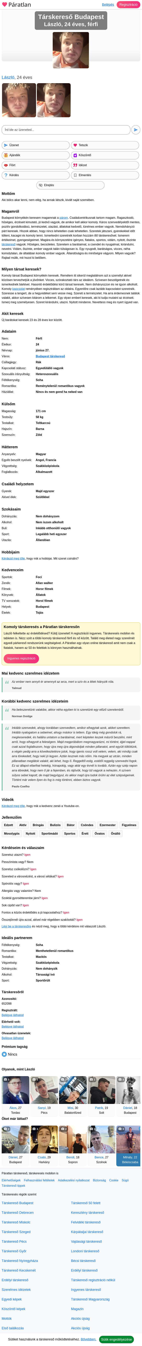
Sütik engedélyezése (116, 1339)
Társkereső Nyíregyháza (20, 1261)
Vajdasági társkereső (86, 1241)
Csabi (42, 1157)
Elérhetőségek (11, 1180)
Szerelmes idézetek (16, 1290)
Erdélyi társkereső (15, 1280)
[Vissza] (8, 1094)
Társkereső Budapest (17, 1203)
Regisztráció (128, 4)
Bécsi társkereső (83, 1261)
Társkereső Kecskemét (19, 1270)
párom (64, 217)
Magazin (77, 1309)
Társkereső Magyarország (90, 1299)
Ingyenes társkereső (86, 1290)
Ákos (13, 1108)
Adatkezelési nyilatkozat (74, 1180)
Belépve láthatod (13, 1015)
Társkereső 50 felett (85, 1203)
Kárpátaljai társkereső (87, 1232)
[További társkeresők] (133, 1094)
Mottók (7, 1318)
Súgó (125, 1180)
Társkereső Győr (14, 1251)
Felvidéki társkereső (86, 1222)
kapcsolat (18, 288)
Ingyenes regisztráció (21, 658)
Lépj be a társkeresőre (16, 926)
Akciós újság (80, 1318)
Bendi (70, 1157)
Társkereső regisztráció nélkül (93, 1280)
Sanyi (42, 1108)
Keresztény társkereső (87, 1212)
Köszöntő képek (13, 1309)
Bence (99, 1157)
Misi (70, 1108)
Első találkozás (13, 1328)
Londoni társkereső (85, 1251)
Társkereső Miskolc (16, 1222)
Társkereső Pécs (14, 1241)
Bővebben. (88, 1339)
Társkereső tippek (13, 1185)
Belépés (108, 4)
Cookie (114, 1180)
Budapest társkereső (50, 356)
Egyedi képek (12, 1299)
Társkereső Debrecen (18, 1212)
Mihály (127, 1157)
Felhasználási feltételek (39, 1180)
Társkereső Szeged (16, 1232)
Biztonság (99, 1180)
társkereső (9, 244)
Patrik (99, 1108)
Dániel (127, 1108)
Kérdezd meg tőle (13, 558)
